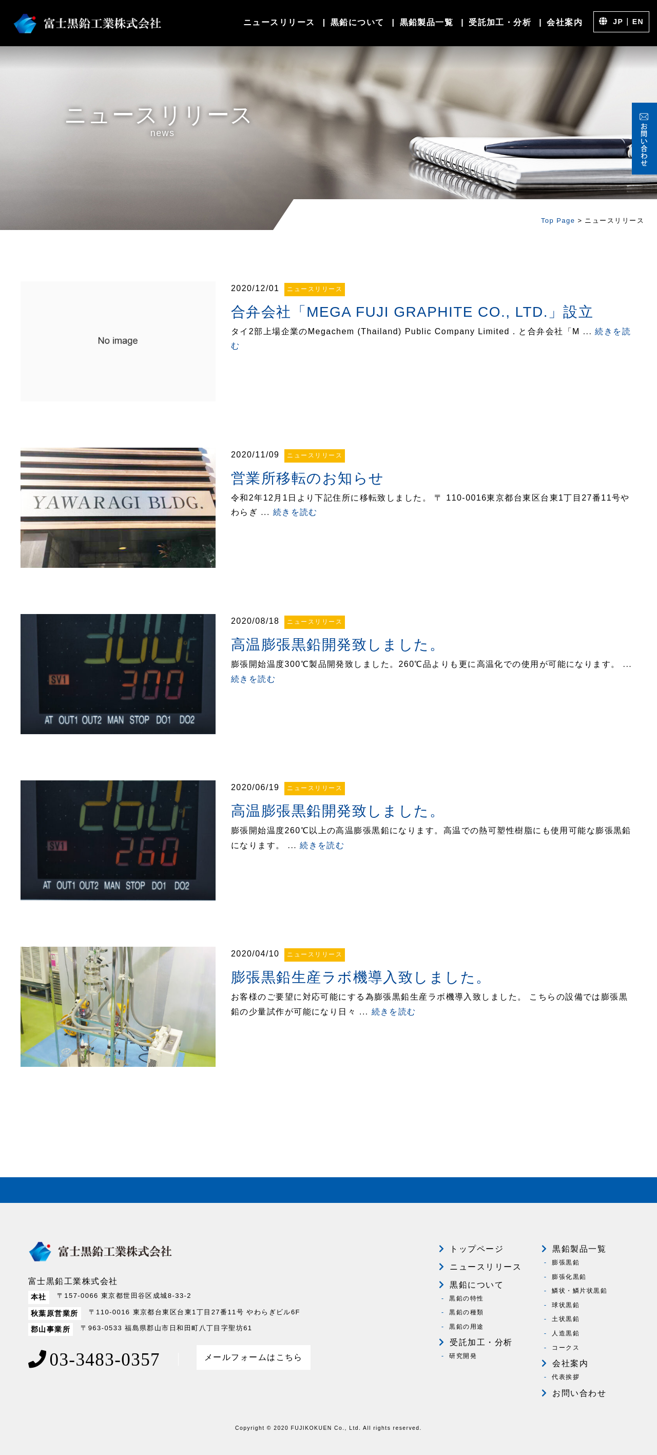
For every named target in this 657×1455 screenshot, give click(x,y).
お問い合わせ (579, 1393)
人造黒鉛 (565, 1333)
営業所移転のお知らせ (307, 478)
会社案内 (565, 22)
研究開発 (463, 1356)
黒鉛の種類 (466, 1312)
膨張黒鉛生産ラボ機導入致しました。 (361, 977)
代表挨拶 (565, 1377)
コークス (565, 1347)
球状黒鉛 (565, 1305)
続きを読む (295, 512)
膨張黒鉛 (565, 1262)
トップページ (477, 1249)
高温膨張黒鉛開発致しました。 (338, 645)
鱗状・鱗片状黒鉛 (579, 1290)
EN (638, 21)
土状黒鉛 (565, 1319)
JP (618, 21)
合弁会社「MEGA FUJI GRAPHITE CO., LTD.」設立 (412, 312)
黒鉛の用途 (466, 1326)
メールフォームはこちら (253, 1357)
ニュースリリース (279, 22)
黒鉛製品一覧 (427, 22)
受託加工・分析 (500, 22)
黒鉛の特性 (466, 1298)
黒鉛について (357, 22)
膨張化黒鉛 (569, 1276)
